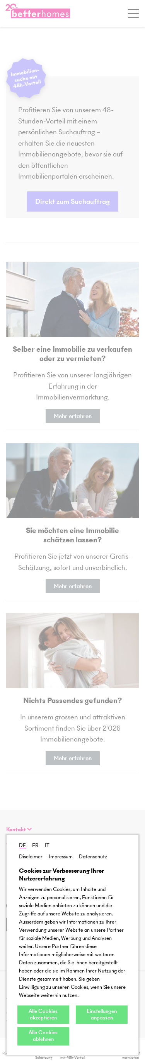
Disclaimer (31, 856)
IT (47, 845)
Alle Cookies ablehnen (43, 1036)
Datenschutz (93, 856)
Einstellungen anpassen (102, 1014)
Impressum (61, 856)
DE (22, 845)
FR (35, 845)
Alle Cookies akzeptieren (43, 1014)
